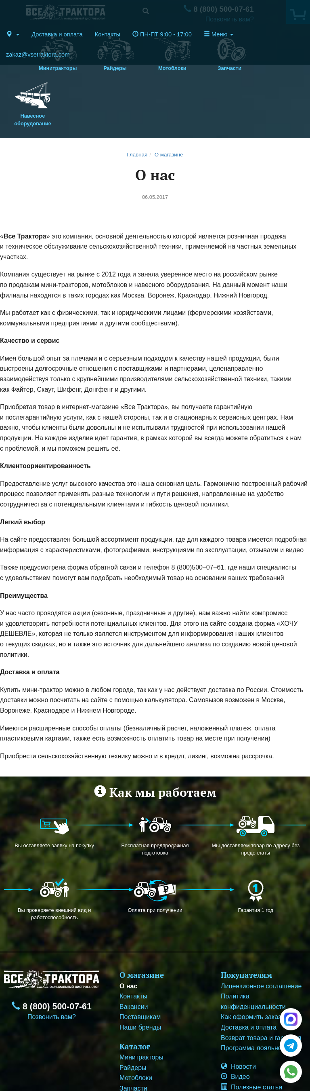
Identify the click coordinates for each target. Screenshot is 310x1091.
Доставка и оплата (56, 34)
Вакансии (133, 958)
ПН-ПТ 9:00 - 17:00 (162, 34)
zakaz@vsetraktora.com (37, 54)
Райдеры (133, 1019)
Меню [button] (218, 34)
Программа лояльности (256, 1000)
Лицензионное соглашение (261, 938)
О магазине (169, 106)
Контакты (107, 34)
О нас (128, 938)
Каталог (134, 998)
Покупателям (246, 927)
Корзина (238, 1049)
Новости (238, 1018)
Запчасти (133, 1040)
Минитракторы (141, 1009)
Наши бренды (140, 979)
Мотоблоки (135, 1030)
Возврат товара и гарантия (261, 989)
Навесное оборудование (156, 1050)
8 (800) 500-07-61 (52, 959)
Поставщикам (140, 969)
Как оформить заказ (251, 969)
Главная (137, 106)
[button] (12, 34)
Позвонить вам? (51, 969)
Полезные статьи (251, 1039)
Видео (235, 1029)
